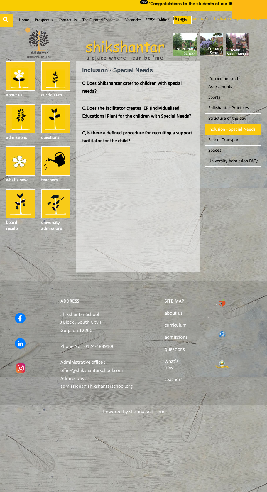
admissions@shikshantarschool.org (96, 386)
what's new (171, 364)
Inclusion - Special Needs (231, 129)
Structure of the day (227, 118)
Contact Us (68, 20)
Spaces (214, 150)
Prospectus (44, 20)
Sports (214, 97)
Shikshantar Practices (228, 108)
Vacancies (133, 20)
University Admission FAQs (233, 161)
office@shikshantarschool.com (91, 370)
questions (175, 349)
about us (173, 313)
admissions (176, 337)
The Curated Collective (100, 20)
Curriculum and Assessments (223, 83)
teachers (173, 379)
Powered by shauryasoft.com (133, 412)
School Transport (224, 140)
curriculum (176, 325)
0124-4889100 (99, 346)
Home (24, 20)
